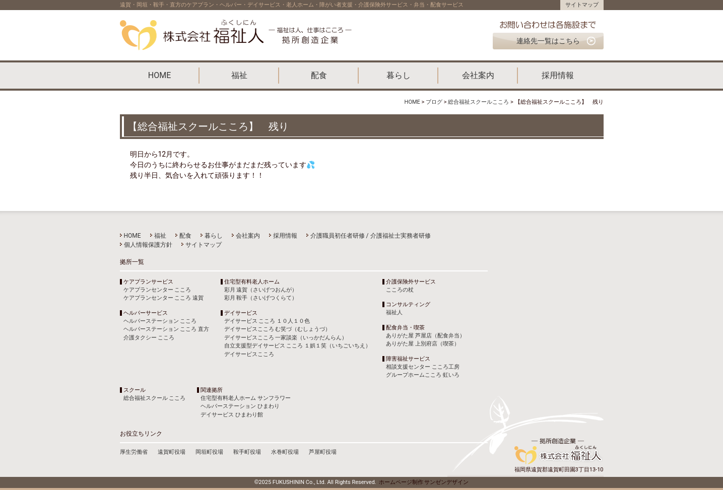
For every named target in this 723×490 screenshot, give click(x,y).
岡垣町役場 (209, 452)
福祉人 (394, 312)
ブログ (434, 102)
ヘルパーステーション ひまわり (240, 406)
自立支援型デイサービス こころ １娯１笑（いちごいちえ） (297, 345)
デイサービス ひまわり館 (232, 414)
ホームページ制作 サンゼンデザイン (424, 482)
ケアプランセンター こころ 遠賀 (163, 298)
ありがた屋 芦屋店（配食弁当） (425, 335)
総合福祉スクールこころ (478, 102)
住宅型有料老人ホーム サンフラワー (246, 398)
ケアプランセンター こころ (157, 290)
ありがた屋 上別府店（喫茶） (422, 343)
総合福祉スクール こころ (154, 398)
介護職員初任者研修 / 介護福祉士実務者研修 (370, 235)
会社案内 (478, 75)
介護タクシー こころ (149, 337)
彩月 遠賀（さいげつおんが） (261, 290)
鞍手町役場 (247, 452)
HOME (159, 75)
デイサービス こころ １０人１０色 (267, 321)
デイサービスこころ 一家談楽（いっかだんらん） (286, 337)
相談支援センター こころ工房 (422, 367)
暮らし (398, 75)
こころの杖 (400, 290)
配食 (319, 75)
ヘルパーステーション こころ (160, 321)
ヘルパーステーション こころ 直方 (166, 329)
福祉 (239, 75)
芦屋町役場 (323, 452)
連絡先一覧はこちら (548, 41)
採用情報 (558, 75)
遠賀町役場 (171, 452)
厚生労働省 (134, 452)
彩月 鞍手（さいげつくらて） (261, 298)
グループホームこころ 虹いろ (422, 375)
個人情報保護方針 (148, 244)
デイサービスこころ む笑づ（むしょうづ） (277, 329)
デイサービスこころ (249, 354)
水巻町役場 (285, 452)
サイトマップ (582, 5)
